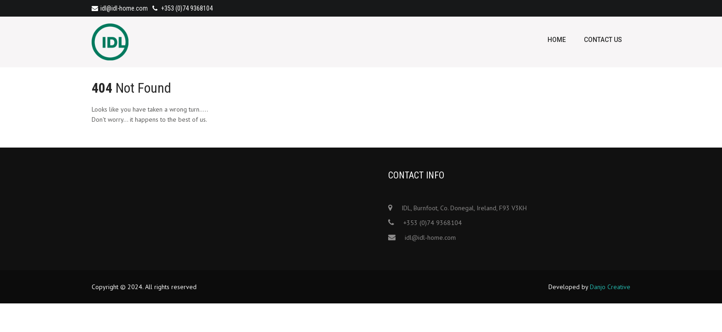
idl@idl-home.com (120, 8)
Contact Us (603, 39)
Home (556, 39)
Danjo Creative (610, 287)
